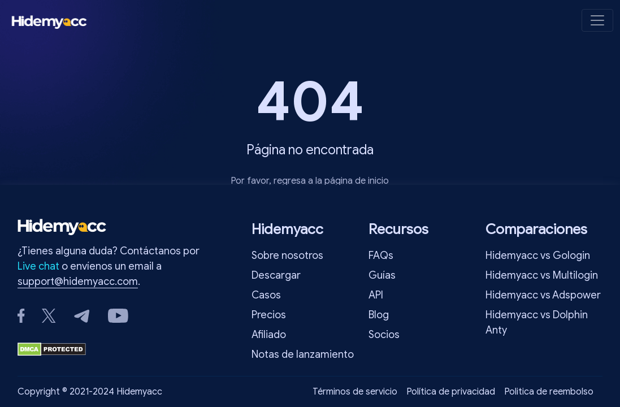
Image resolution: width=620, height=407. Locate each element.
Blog (378, 315)
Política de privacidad (450, 391)
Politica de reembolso (548, 391)
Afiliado (269, 334)
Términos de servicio (355, 391)
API (375, 295)
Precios (269, 315)
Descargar (276, 275)
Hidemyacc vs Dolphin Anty (536, 322)
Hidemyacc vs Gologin (537, 255)
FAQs (380, 255)
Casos (266, 295)
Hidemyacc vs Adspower (543, 295)
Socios (384, 334)
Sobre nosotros (287, 255)
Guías (382, 275)
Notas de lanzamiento (303, 354)
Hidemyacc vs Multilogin (541, 275)
